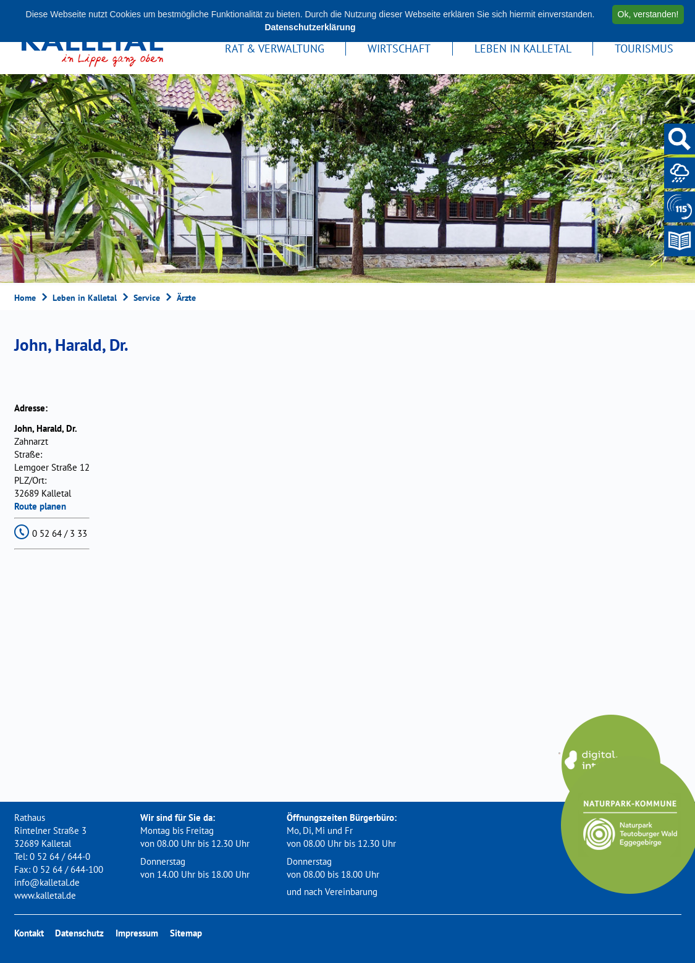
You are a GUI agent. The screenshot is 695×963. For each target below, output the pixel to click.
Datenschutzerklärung (309, 27)
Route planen (40, 506)
